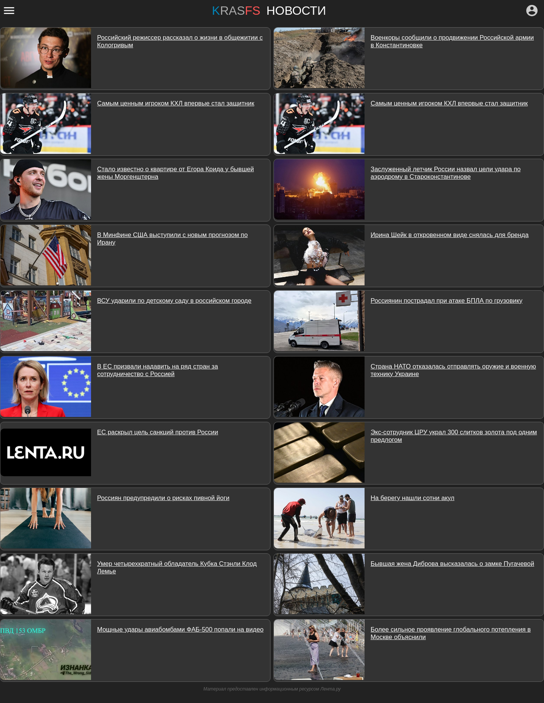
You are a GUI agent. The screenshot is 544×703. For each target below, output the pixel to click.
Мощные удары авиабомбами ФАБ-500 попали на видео (180, 629)
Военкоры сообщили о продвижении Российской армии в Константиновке (452, 41)
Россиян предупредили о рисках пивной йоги (163, 498)
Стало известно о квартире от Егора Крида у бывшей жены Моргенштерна (175, 173)
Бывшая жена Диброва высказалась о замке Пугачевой (452, 563)
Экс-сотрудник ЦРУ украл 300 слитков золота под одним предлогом (454, 436)
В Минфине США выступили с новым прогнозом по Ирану (172, 238)
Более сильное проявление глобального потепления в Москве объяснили (451, 633)
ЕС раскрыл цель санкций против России (157, 432)
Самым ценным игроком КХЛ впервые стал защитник (175, 103)
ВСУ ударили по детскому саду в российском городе (174, 300)
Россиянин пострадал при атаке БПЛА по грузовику (446, 300)
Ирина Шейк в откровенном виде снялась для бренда (450, 234)
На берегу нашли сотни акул (412, 498)
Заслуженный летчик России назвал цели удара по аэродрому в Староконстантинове (446, 173)
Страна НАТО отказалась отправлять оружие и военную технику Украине (453, 370)
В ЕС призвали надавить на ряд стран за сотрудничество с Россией (157, 370)
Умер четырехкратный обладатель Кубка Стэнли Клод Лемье (177, 567)
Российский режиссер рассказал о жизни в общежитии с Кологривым (180, 41)
